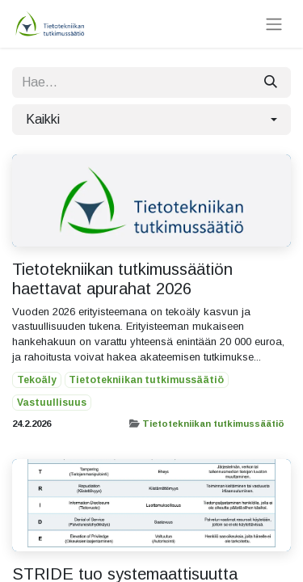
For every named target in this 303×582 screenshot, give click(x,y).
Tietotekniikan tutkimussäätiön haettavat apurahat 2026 (122, 278)
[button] (151, 119)
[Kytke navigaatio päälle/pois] (274, 23)
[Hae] (270, 82)
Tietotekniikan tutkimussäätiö (213, 423)
